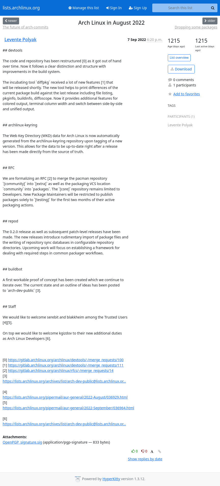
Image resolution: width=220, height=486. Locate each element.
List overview (179, 57)
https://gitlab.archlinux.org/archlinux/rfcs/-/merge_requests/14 (60, 370)
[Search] (212, 8)
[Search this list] (180, 8)
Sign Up (138, 7)
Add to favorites (184, 94)
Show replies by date (145, 459)
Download (181, 69)
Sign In (114, 7)
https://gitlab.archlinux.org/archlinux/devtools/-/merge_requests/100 (65, 359)
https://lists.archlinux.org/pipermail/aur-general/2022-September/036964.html (68, 407)
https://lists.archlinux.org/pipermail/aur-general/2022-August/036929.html (65, 397)
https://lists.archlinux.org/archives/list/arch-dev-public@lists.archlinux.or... (64, 381)
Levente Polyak (21, 39)
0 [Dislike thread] (144, 451)
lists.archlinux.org (21, 8)
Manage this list (83, 7)
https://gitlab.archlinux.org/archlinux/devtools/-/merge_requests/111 (65, 365)
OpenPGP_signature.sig (22, 442)
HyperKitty (111, 478)
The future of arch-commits (25, 27)
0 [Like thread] (135, 451)
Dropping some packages (196, 27)
